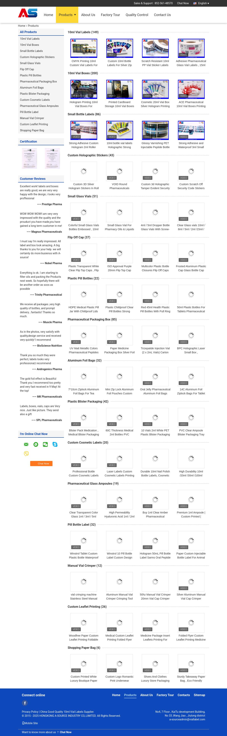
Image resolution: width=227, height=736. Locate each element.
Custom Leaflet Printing (34, 124)
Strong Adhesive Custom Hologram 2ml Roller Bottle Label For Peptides (84, 147)
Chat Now (183, 3)
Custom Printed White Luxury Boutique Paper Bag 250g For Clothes (83, 680)
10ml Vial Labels (30, 38)
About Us (88, 15)
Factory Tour (110, 15)
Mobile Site (30, 723)
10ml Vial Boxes (29, 44)
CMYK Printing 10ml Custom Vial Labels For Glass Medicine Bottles (84, 65)
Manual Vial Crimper (32, 118)
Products (66, 15)
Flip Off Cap (27, 69)
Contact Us (162, 15)
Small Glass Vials (30, 63)
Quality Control (137, 15)
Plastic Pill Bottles (30, 75)
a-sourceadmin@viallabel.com (187, 719)
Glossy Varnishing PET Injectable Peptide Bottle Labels (155, 147)
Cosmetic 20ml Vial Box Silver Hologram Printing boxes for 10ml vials (155, 106)
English (203, 3)
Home (48, 15)
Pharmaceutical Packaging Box (38, 81)
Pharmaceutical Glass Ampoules (39, 105)
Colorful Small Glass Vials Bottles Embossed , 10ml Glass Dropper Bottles (83, 229)
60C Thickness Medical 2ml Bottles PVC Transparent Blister (119, 434)
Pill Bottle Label (29, 112)
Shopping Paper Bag (32, 130)
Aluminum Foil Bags (32, 87)
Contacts (184, 695)
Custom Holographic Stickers (37, 57)
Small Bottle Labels (31, 50)
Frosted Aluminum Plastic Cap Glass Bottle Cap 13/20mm (191, 270)
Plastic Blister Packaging (34, 93)
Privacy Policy (30, 711)
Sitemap (199, 695)
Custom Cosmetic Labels (35, 99)
